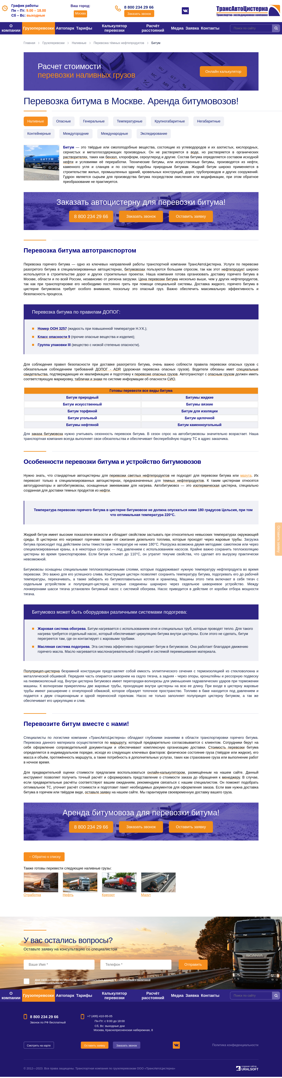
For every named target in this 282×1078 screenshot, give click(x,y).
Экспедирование (157, 134)
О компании (11, 28)
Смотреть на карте (39, 1046)
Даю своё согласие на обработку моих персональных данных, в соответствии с (93, 982)
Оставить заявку (191, 217)
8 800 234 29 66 (139, 7)
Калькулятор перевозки (114, 28)
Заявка (192, 28)
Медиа (177, 28)
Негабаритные (214, 121)
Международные (117, 134)
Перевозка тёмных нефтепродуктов (121, 43)
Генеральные (96, 121)
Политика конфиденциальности (235, 1046)
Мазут (146, 896)
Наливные (80, 43)
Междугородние (77, 134)
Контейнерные (39, 134)
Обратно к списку (44, 858)
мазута (245, 477)
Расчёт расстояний (153, 28)
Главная (30, 43)
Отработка (32, 896)
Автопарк (65, 28)
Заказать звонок (139, 14)
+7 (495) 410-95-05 (100, 1017)
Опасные (65, 121)
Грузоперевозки (38, 28)
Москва (78, 13)
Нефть (68, 896)
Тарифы (84, 28)
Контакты (210, 28)
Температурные (133, 121)
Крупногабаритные (174, 121)
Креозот (108, 896)
